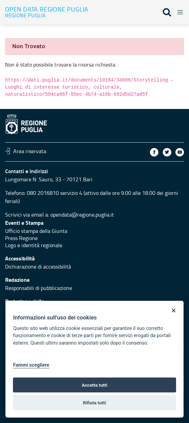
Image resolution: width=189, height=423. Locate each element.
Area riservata (25, 151)
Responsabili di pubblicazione (38, 288)
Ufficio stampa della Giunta (36, 231)
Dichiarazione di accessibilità (38, 266)
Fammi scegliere (31, 365)
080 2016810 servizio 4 (54, 193)
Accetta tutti (94, 385)
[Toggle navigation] (178, 11)
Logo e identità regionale (33, 245)
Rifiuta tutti (94, 402)
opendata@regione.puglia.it (82, 214)
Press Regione (21, 238)
